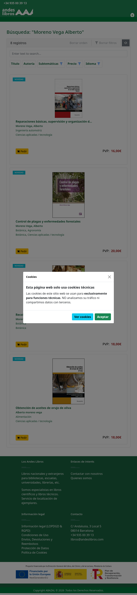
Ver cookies (82, 317)
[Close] (109, 277)
